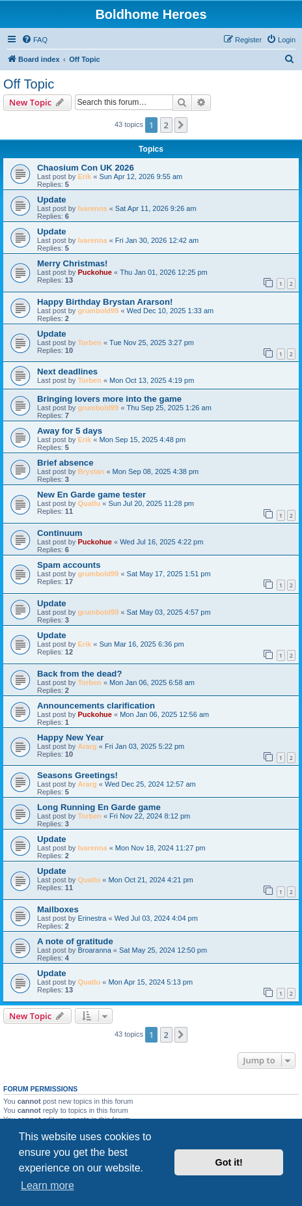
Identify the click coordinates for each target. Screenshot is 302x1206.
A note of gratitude (75, 941)
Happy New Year (70, 737)
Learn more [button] (47, 1185)
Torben (89, 342)
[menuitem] (34, 40)
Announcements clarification (96, 705)
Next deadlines (67, 371)
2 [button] (166, 125)
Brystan (90, 471)
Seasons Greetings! (77, 775)
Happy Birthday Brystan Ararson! (104, 302)
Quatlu (88, 503)
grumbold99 (97, 311)
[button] (180, 125)
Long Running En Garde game (99, 807)
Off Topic (28, 84)
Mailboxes (58, 909)
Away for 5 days (69, 431)
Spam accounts (68, 565)
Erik (84, 176)
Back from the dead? (79, 674)
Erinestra (91, 918)
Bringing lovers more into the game (109, 399)
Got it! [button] (229, 1162)
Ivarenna (92, 208)
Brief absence (65, 463)
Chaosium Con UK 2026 (85, 168)
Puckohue (94, 272)
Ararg (86, 746)
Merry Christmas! (72, 263)
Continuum (60, 533)
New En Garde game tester (91, 494)
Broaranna (94, 950)
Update (51, 199)
